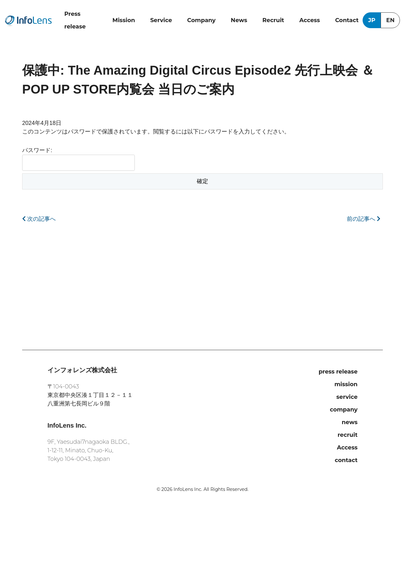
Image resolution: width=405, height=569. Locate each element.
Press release (75, 20)
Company (201, 20)
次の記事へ (39, 219)
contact (346, 460)
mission (346, 384)
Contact (346, 20)
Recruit (273, 20)
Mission (123, 20)
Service (161, 20)
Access (309, 20)
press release (338, 371)
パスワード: (78, 159)
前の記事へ (363, 219)
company (344, 409)
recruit (348, 434)
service (347, 396)
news (350, 422)
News (239, 20)
